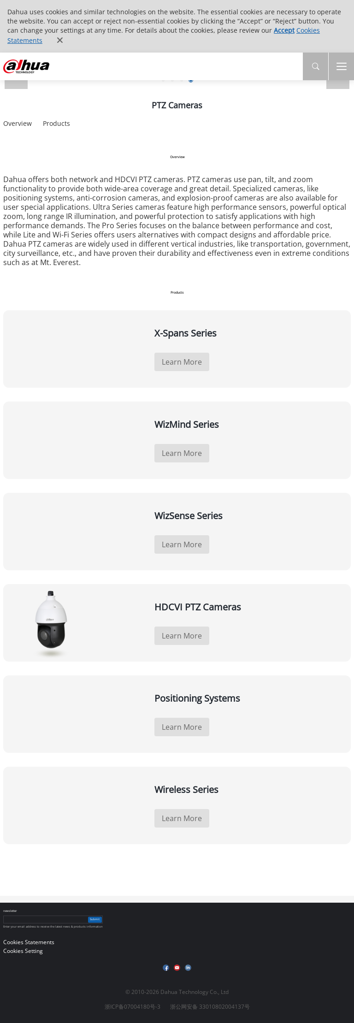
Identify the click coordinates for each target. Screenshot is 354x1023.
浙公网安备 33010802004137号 (210, 1007)
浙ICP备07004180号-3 (132, 1007)
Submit (95, 919)
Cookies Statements (28, 942)
